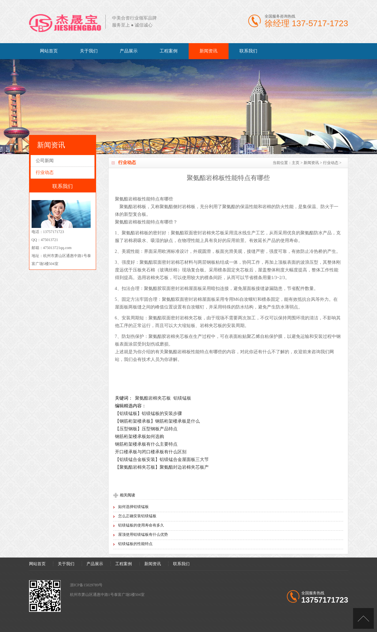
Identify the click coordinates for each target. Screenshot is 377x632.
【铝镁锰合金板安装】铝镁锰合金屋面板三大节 (162, 459)
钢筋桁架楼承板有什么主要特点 (146, 444)
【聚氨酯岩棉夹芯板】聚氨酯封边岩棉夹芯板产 (162, 467)
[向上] (363, 618)
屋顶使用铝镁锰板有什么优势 (143, 534)
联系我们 (248, 51)
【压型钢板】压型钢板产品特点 (146, 428)
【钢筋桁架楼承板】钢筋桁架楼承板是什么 (157, 421)
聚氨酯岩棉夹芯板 (153, 398)
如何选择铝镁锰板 (133, 506)
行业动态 (330, 162)
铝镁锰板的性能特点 (135, 544)
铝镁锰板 (182, 398)
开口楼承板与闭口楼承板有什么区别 (150, 451)
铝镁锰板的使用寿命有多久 (141, 525)
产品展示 (129, 51)
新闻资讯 (208, 51)
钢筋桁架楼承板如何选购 (139, 436)
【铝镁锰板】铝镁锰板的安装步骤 (148, 413)
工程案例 (168, 51)
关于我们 (89, 51)
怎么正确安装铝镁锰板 (137, 516)
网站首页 (49, 51)
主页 (295, 162)
